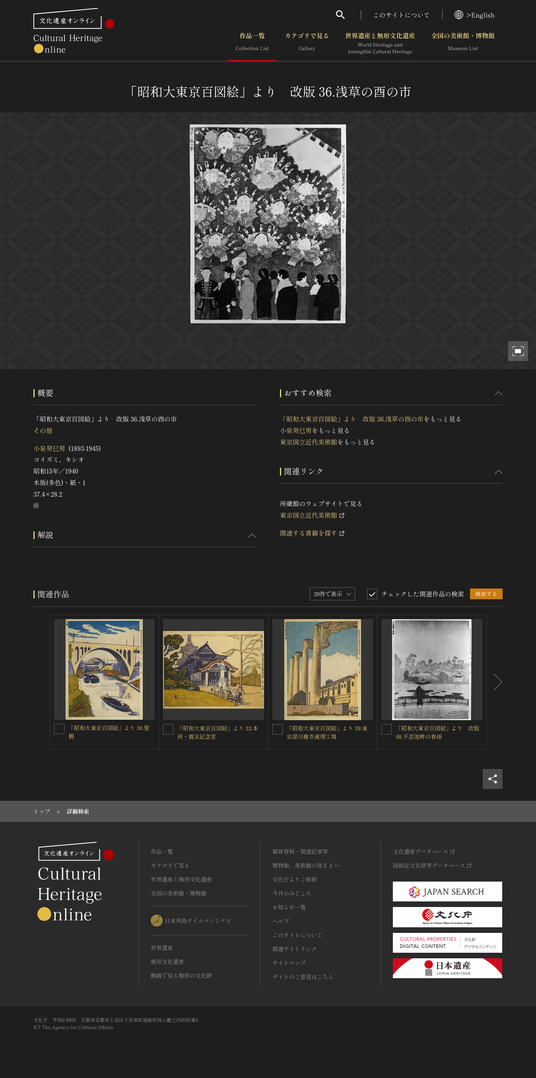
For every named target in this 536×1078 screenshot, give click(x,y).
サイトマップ (289, 963)
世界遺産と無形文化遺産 (380, 43)
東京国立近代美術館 (308, 442)
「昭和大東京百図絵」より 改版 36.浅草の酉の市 (351, 418)
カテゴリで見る (307, 43)
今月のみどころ (291, 893)
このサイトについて (401, 14)
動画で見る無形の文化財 (181, 975)
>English (474, 14)
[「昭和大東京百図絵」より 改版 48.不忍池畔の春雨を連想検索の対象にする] (386, 729)
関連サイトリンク (294, 949)
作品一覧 (252, 43)
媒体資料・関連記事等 (300, 851)
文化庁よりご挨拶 (294, 879)
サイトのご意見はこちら (303, 977)
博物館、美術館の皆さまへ (305, 865)
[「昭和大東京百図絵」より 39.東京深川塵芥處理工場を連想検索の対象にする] (277, 729)
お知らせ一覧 (289, 907)
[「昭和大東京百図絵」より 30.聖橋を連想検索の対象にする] (59, 729)
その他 (42, 430)
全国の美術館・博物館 (463, 43)
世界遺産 (162, 948)
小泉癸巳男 (49, 448)
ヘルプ (280, 921)
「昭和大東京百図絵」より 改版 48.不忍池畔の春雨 (437, 732)
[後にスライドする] (495, 682)
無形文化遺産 (167, 961)
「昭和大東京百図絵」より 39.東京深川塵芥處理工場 (327, 732)
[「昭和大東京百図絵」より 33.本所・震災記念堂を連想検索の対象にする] (168, 729)
